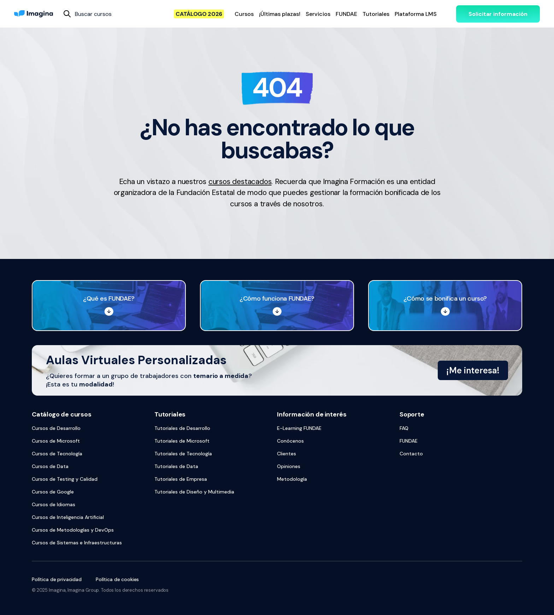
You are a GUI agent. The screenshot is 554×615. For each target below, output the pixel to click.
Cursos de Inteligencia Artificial (68, 517)
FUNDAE (409, 441)
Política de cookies (117, 579)
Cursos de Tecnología (57, 453)
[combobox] (75, 14)
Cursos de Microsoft (56, 441)
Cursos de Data (50, 466)
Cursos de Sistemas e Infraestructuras (77, 542)
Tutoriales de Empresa (180, 479)
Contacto (411, 453)
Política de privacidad (57, 579)
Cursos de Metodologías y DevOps (73, 530)
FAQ (404, 428)
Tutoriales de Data (176, 466)
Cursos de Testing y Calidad (65, 479)
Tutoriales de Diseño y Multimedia (194, 492)
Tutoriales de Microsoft (182, 441)
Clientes (286, 453)
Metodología (292, 479)
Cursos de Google (53, 492)
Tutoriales (169, 414)
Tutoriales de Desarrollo (182, 428)
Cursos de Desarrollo (56, 428)
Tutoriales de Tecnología (183, 453)
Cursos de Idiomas (53, 504)
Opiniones (288, 466)
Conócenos (290, 441)
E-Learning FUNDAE (299, 428)
